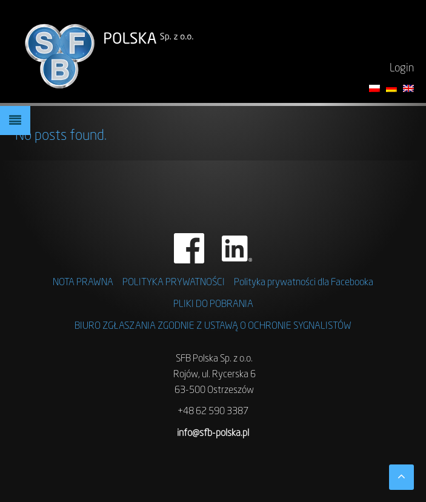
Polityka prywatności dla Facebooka (303, 283)
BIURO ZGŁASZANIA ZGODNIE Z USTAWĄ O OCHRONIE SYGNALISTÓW (213, 326)
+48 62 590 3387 (213, 412)
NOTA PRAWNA (83, 283)
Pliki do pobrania (213, 304)
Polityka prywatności (173, 283)
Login (402, 68)
